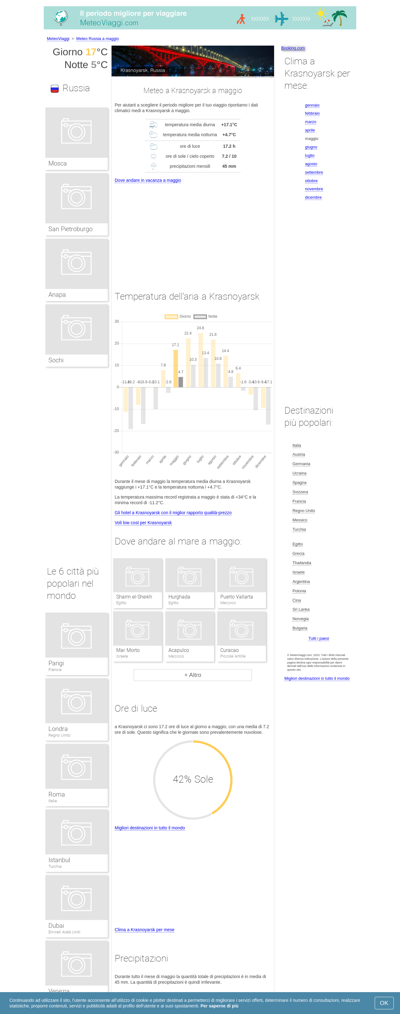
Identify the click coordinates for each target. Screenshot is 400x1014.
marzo (310, 121)
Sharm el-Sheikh (134, 597)
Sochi (55, 360)
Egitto (297, 544)
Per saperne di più (219, 1005)
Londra (58, 729)
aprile (310, 130)
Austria (298, 454)
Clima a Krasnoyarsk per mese (144, 929)
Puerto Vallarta (236, 597)
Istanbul (59, 860)
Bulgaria (300, 628)
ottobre (311, 180)
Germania (301, 463)
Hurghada (179, 597)
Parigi (56, 663)
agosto (311, 164)
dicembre (313, 197)
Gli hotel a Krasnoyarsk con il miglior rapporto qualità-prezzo (173, 512)
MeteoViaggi (58, 38)
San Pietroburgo (70, 229)
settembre (314, 172)
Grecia (298, 553)
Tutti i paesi (318, 638)
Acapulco (178, 650)
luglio (309, 155)
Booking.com (293, 48)
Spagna (299, 482)
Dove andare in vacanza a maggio (148, 180)
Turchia (55, 866)
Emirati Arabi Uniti (64, 932)
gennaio (312, 105)
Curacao (229, 650)
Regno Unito (59, 735)
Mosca (57, 163)
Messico (300, 520)
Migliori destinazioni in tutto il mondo (150, 827)
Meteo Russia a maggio (97, 38)
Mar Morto (127, 650)
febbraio (312, 113)
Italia (52, 800)
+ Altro (192, 675)
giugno (311, 147)
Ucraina (299, 473)
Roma (56, 794)
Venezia (59, 991)
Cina (296, 600)
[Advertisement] (193, 231)
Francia (55, 669)
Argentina (301, 581)
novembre (314, 188)
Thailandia (301, 562)
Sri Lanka (301, 609)
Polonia (299, 591)
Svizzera (300, 492)
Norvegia (300, 618)
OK (384, 1003)
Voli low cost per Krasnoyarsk (143, 522)
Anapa (57, 294)
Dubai (56, 925)
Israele (298, 572)
